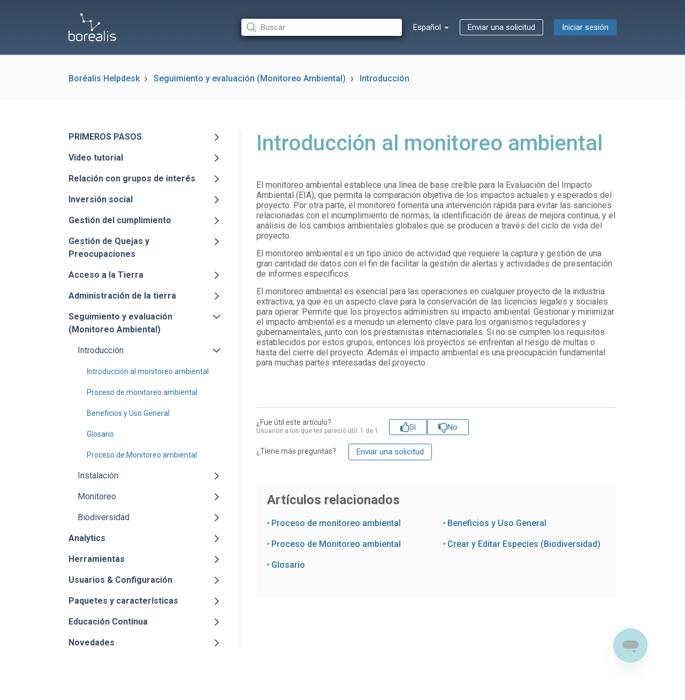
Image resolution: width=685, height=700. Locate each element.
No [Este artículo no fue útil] (452, 427)
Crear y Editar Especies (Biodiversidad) (523, 544)
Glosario (100, 434)
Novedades (91, 642)
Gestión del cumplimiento (119, 220)
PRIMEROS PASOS (105, 137)
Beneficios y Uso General (128, 413)
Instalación (98, 475)
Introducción (384, 78)
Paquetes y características (123, 601)
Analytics (86, 538)
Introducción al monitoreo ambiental (148, 371)
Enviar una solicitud (501, 27)
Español (428, 27)
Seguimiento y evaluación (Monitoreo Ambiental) (250, 78)
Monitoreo (97, 496)
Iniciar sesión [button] (585, 27)
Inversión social (100, 199)
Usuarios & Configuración (120, 580)
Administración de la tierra (122, 296)
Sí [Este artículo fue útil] (412, 427)
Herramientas (96, 559)
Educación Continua (108, 622)
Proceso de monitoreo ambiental (142, 392)
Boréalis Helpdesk (104, 78)
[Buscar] (321, 27)
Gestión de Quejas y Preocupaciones (108, 247)
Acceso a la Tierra (105, 275)
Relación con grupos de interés (131, 178)
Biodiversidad (104, 517)
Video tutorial (95, 158)
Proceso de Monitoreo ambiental (142, 455)
